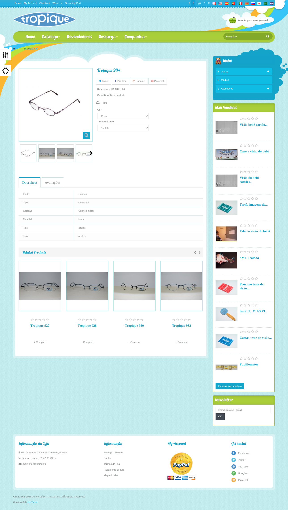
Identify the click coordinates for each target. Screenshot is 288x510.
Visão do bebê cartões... (250, 180)
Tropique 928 (87, 325)
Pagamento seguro (114, 469)
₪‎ (204, 3)
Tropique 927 (39, 325)
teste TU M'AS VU (253, 311)
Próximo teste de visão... (252, 286)
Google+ (139, 81)
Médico (225, 80)
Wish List (57, 3)
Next (91, 153)
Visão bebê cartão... (254, 124)
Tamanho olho (105, 121)
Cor (99, 109)
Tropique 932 (181, 325)
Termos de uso (112, 464)
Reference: (103, 89)
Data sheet (29, 182)
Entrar (18, 3)
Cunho (107, 458)
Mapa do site (111, 475)
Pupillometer (249, 364)
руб (199, 3)
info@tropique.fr (37, 464)
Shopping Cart (73, 3)
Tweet (103, 81)
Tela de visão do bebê (255, 231)
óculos (224, 71)
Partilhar (120, 81)
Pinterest (157, 81)
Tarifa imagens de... (254, 204)
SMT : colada (249, 258)
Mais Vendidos (226, 107)
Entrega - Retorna (113, 452)
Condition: (103, 95)
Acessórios (227, 88)
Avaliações (52, 182)
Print (104, 102)
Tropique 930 (134, 325)
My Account (30, 3)
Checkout (44, 3)
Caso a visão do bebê (254, 151)
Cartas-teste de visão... (256, 337)
